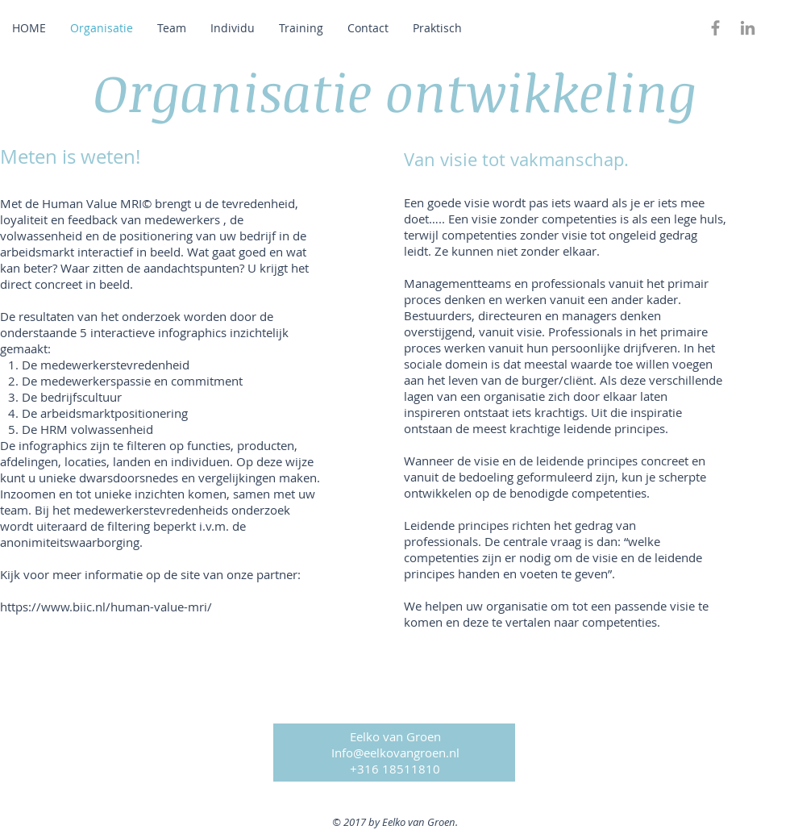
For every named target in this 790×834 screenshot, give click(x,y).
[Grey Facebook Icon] (715, 28)
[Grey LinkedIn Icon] (748, 28)
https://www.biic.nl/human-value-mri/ (106, 606)
